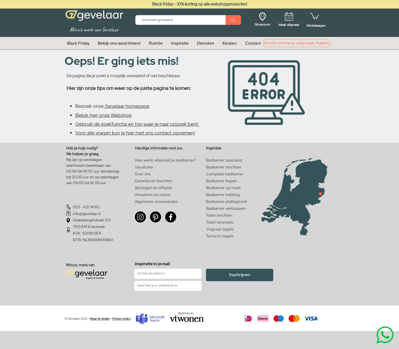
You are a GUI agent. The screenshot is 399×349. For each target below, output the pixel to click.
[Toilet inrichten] (225, 215)
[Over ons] (144, 174)
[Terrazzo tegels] (225, 236)
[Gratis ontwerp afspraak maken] (296, 43)
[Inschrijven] (239, 275)
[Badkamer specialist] (225, 160)
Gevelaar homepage (126, 106)
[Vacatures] (153, 167)
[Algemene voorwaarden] (156, 202)
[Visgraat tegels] (225, 229)
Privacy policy (121, 319)
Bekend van (186, 313)
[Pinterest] (155, 216)
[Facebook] (170, 216)
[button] (314, 15)
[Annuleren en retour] (152, 195)
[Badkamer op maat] (224, 188)
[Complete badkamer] (225, 174)
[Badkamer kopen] (224, 181)
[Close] (320, 193)
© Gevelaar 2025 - (77, 319)
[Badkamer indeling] (224, 195)
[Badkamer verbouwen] (226, 208)
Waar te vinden (100, 319)
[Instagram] (140, 216)
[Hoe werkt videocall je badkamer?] (166, 160)
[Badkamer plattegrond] (226, 202)
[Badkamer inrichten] (225, 167)
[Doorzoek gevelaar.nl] (178, 20)
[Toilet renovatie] (225, 222)
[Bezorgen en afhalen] (153, 188)
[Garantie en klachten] (153, 181)
